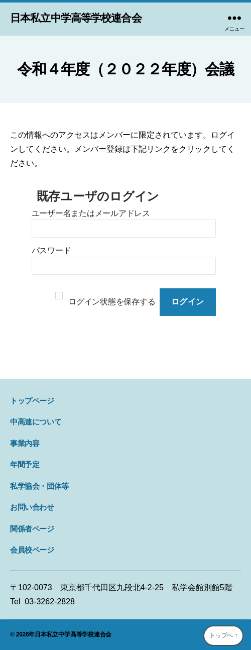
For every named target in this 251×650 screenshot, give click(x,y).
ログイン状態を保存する (111, 301)
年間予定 (24, 464)
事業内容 (24, 443)
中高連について (35, 421)
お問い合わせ (32, 507)
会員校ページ (32, 550)
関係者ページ (32, 528)
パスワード (51, 250)
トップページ (32, 400)
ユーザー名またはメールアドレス (91, 213)
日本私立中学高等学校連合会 (76, 18)
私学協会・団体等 (39, 486)
